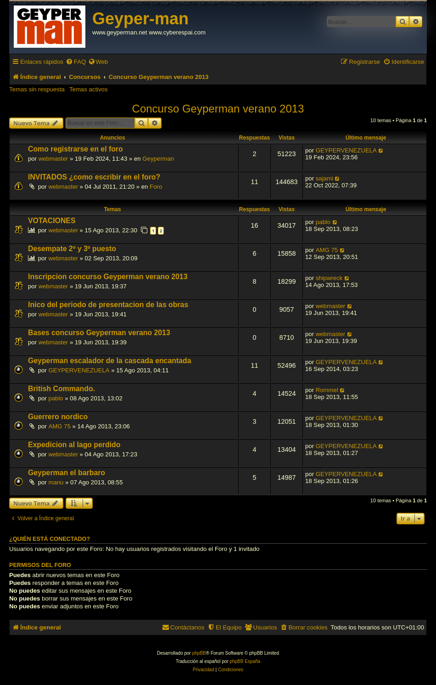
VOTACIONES (51, 221)
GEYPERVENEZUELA (346, 150)
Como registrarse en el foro (75, 149)
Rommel (327, 390)
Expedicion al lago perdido (74, 445)
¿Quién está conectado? (49, 539)
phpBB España (244, 661)
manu (55, 482)
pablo (323, 222)
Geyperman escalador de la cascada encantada (109, 361)
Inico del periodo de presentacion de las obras (108, 305)
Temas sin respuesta (37, 89)
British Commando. (61, 389)
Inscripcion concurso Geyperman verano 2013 (107, 277)
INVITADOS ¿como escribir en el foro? (94, 177)
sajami (324, 178)
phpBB (199, 653)
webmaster (53, 158)
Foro (156, 186)
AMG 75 (327, 250)
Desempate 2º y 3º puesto (72, 249)
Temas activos (88, 89)
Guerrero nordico (58, 417)
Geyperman (158, 158)
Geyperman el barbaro (66, 473)
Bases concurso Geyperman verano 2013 (99, 333)
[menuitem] (76, 61)
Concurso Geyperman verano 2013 (218, 108)
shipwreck (329, 278)
